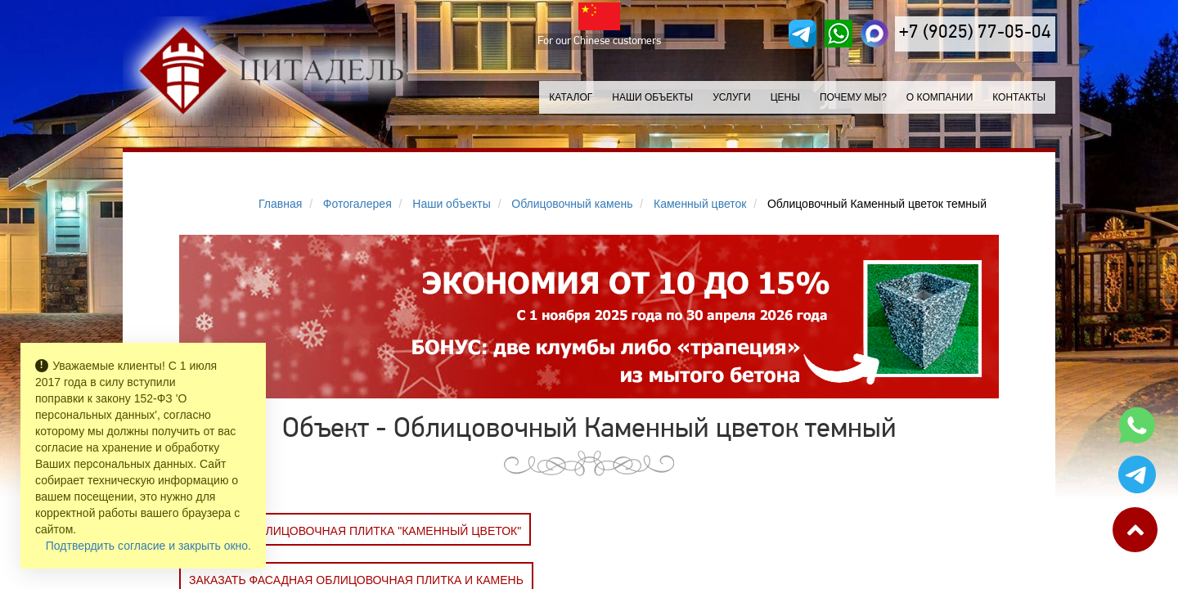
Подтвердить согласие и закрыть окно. (148, 545)
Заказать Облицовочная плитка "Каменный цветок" (355, 530)
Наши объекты (652, 97)
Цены (785, 97)
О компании (939, 97)
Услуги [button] (732, 97)
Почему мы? (853, 97)
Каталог (570, 97)
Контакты (1018, 97)
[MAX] (874, 33)
